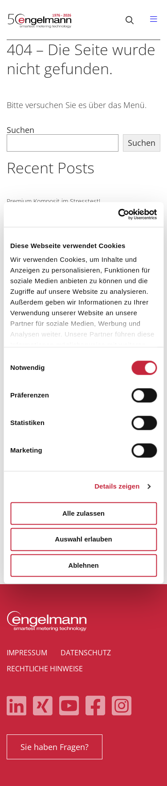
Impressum (27, 652)
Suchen (20, 129)
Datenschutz (86, 652)
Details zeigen (116, 486)
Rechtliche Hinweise (45, 668)
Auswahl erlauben (83, 539)
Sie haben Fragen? (54, 747)
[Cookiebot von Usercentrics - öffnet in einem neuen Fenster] (119, 214)
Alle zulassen (83, 513)
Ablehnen (83, 565)
